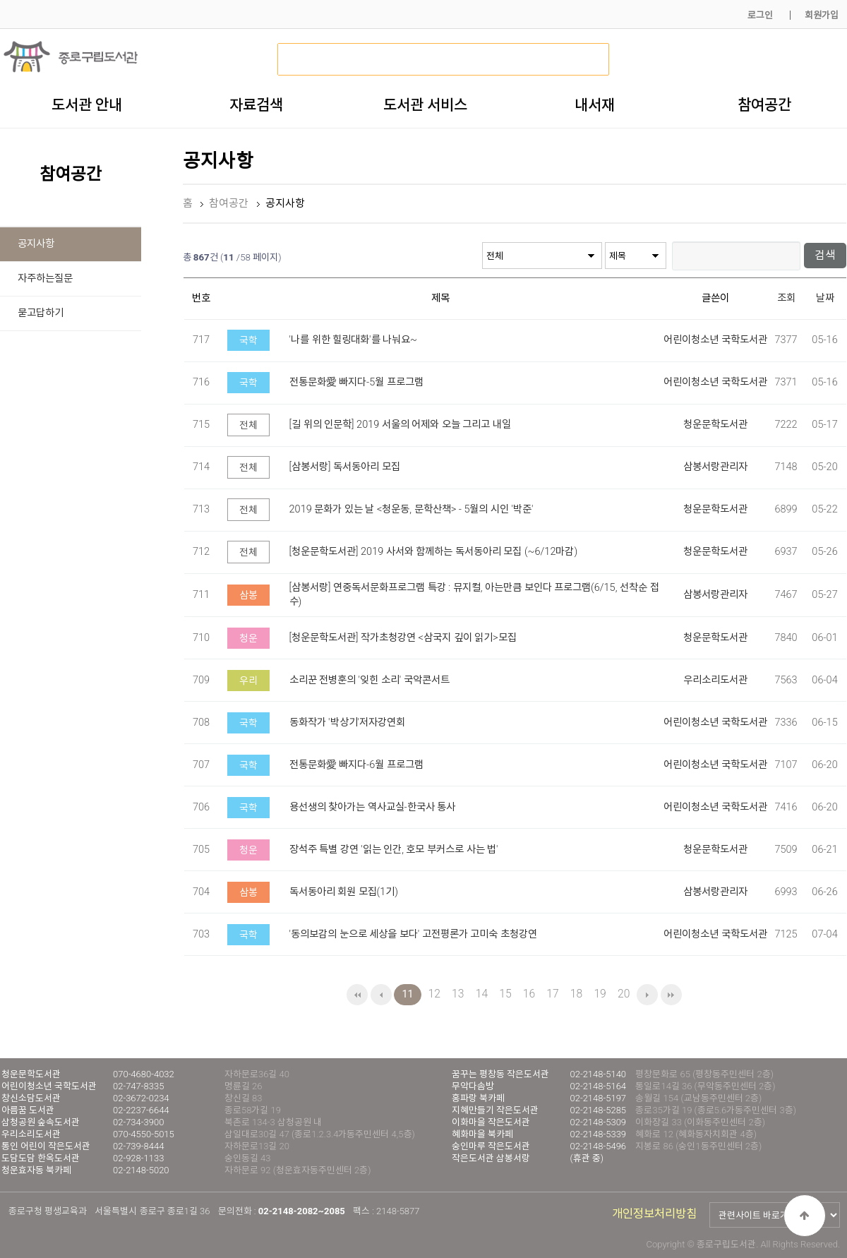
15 (505, 993)
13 (458, 993)
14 (482, 993)
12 (434, 993)
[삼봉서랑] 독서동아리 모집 (344, 466)
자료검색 (256, 104)
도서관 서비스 (425, 104)
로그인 (760, 15)
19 (600, 993)
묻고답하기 (41, 313)
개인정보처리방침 (654, 1214)
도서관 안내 (87, 104)
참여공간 (764, 104)
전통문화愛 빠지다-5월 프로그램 (356, 382)
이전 (381, 994)
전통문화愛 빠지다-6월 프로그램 (356, 764)
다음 (647, 994)
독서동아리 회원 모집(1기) (344, 891)
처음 (357, 994)
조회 (786, 298)
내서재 (595, 104)
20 (624, 993)
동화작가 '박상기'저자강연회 (347, 722)
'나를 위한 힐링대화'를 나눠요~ (353, 339)
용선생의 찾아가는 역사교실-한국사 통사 (372, 807)
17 (552, 993)
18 (576, 993)
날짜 (825, 298)
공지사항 (36, 244)
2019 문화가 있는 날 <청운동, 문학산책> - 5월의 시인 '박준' (411, 509)
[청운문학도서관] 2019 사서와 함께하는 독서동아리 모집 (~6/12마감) (433, 551)
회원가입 (822, 15)
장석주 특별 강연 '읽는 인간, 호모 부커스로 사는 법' (393, 849)
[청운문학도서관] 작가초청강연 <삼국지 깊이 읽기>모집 (403, 637)
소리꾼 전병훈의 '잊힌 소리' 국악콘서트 (369, 679)
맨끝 (671, 994)
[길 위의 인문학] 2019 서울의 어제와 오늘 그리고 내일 (400, 424)
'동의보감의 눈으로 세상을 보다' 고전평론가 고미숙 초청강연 (413, 934)
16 (529, 993)
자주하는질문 (45, 278)
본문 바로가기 (0, 0)
